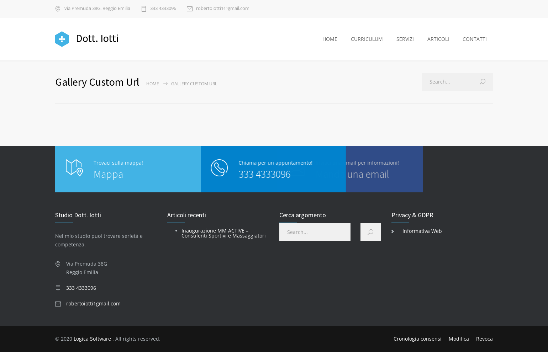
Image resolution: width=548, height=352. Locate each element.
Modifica (459, 338)
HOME (329, 39)
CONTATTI (475, 39)
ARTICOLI (438, 39)
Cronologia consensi (418, 338)
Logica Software (92, 338)
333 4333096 (163, 8)
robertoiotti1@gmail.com (222, 8)
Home (152, 84)
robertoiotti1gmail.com (93, 303)
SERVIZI (405, 39)
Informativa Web (422, 231)
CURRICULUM (367, 39)
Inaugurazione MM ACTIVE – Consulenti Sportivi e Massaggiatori (223, 233)
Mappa (108, 174)
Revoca (484, 338)
